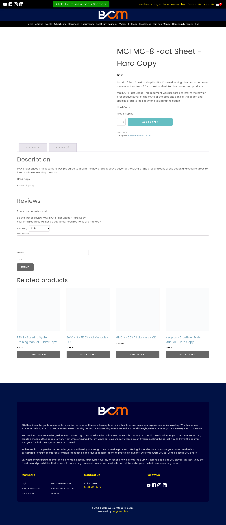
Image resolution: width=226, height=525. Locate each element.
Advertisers (60, 23)
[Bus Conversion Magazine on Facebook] (10, 4)
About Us (208, 4)
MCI (149, 135)
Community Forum (182, 23)
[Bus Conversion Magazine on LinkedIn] (21, 4)
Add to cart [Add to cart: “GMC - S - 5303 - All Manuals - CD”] (88, 354)
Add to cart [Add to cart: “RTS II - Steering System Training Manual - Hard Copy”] (39, 354)
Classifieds (73, 23)
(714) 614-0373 (92, 487)
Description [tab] (33, 147)
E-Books (132, 23)
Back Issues (145, 23)
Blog (197, 23)
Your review (23, 233)
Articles (39, 23)
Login (24, 483)
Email (20, 259)
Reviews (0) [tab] (62, 147)
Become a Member (174, 4)
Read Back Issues (31, 488)
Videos (122, 23)
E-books (55, 493)
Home (30, 23)
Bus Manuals (134, 135)
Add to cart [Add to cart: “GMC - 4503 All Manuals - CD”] (138, 354)
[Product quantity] (121, 122)
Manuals (113, 23)
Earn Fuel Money (161, 23)
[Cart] (219, 4)
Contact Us (194, 4)
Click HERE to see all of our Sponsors (81, 4)
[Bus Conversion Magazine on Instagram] (16, 4)
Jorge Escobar (120, 511)
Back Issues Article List (62, 488)
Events (48, 23)
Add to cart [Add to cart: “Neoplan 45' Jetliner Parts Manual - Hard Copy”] (187, 354)
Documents (87, 23)
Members (144, 4)
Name (20, 252)
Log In (157, 4)
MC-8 (144, 135)
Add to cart (150, 121)
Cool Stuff (101, 23)
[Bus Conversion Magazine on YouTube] (5, 4)
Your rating (23, 228)
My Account (28, 493)
